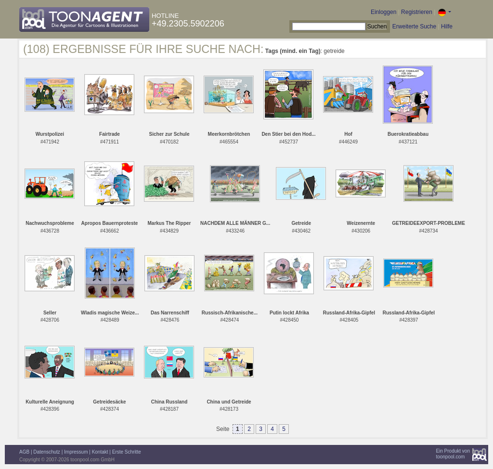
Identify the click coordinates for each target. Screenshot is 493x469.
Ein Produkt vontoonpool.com (453, 453)
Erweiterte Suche (414, 26)
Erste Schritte (126, 452)
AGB (24, 452)
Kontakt (100, 452)
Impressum (76, 452)
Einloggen (383, 12)
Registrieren (416, 12)
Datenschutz (46, 452)
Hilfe (447, 26)
